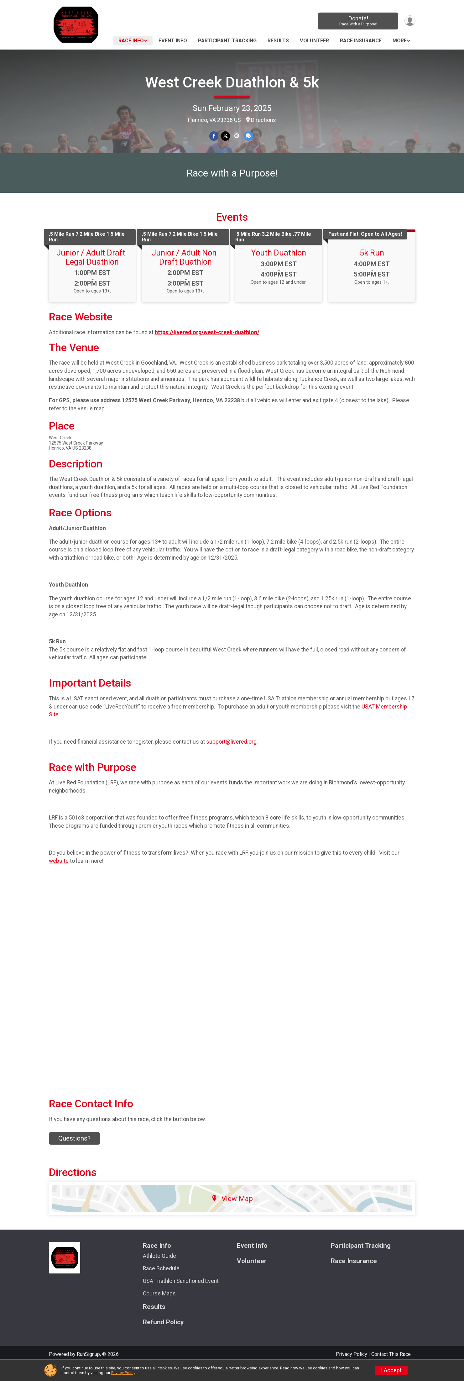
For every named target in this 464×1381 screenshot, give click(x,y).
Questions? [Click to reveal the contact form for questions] (74, 1153)
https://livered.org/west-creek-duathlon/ (207, 347)
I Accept (391, 1370)
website (59, 876)
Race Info (131, 41)
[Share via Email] (236, 136)
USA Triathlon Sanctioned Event (181, 1296)
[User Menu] (409, 21)
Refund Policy (163, 1337)
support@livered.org (231, 757)
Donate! (357, 21)
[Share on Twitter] (225, 136)
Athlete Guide (159, 1271)
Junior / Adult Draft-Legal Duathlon (92, 272)
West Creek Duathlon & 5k (232, 82)
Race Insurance (361, 41)
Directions (263, 120)
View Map (232, 1214)
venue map (91, 423)
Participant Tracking (227, 41)
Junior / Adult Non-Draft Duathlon (185, 272)
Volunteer (314, 41)
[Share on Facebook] (214, 136)
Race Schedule (161, 1284)
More (400, 41)
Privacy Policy (123, 1372)
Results (278, 41)
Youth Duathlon (278, 268)
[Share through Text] (248, 136)
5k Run (372, 268)
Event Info (173, 41)
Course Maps (159, 1309)
